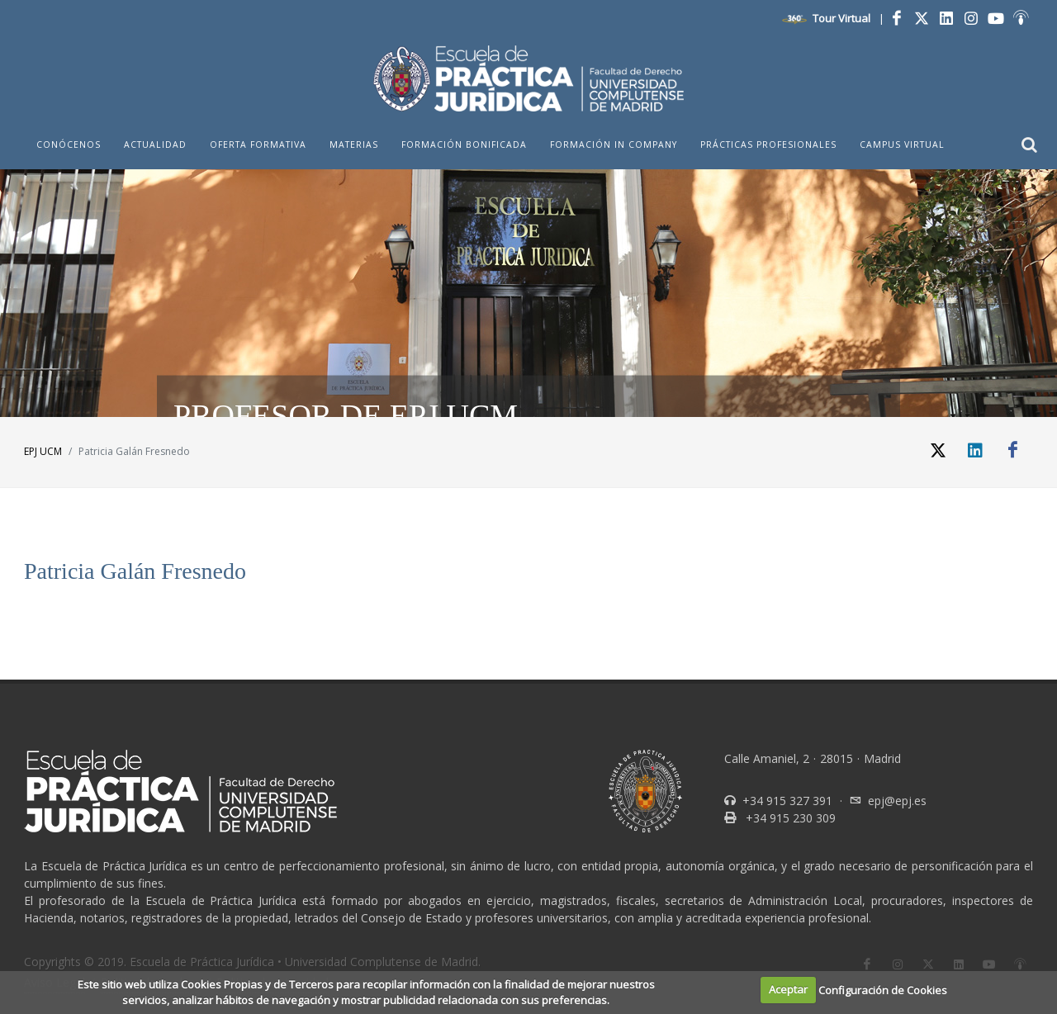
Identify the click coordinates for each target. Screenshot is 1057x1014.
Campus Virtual (902, 144)
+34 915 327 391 (785, 800)
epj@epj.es (897, 800)
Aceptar (788, 989)
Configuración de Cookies (882, 989)
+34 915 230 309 (789, 818)
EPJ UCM (43, 451)
